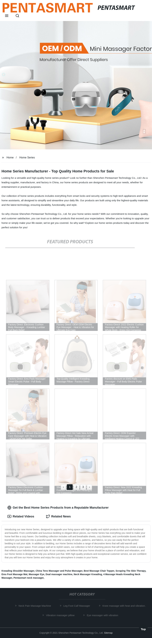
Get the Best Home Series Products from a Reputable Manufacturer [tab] (58, 508)
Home (10, 157)
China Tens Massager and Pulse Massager (59, 570)
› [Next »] (89, 487)
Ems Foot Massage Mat (14, 574)
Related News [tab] (58, 516)
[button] (7, 16)
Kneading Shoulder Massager (18, 570)
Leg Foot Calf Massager (77, 605)
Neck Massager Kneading (88, 574)
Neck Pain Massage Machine (35, 605)
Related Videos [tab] (20, 516)
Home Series (27, 157)
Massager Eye (36, 574)
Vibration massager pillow (61, 615)
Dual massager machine (59, 574)
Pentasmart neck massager (29, 577)
